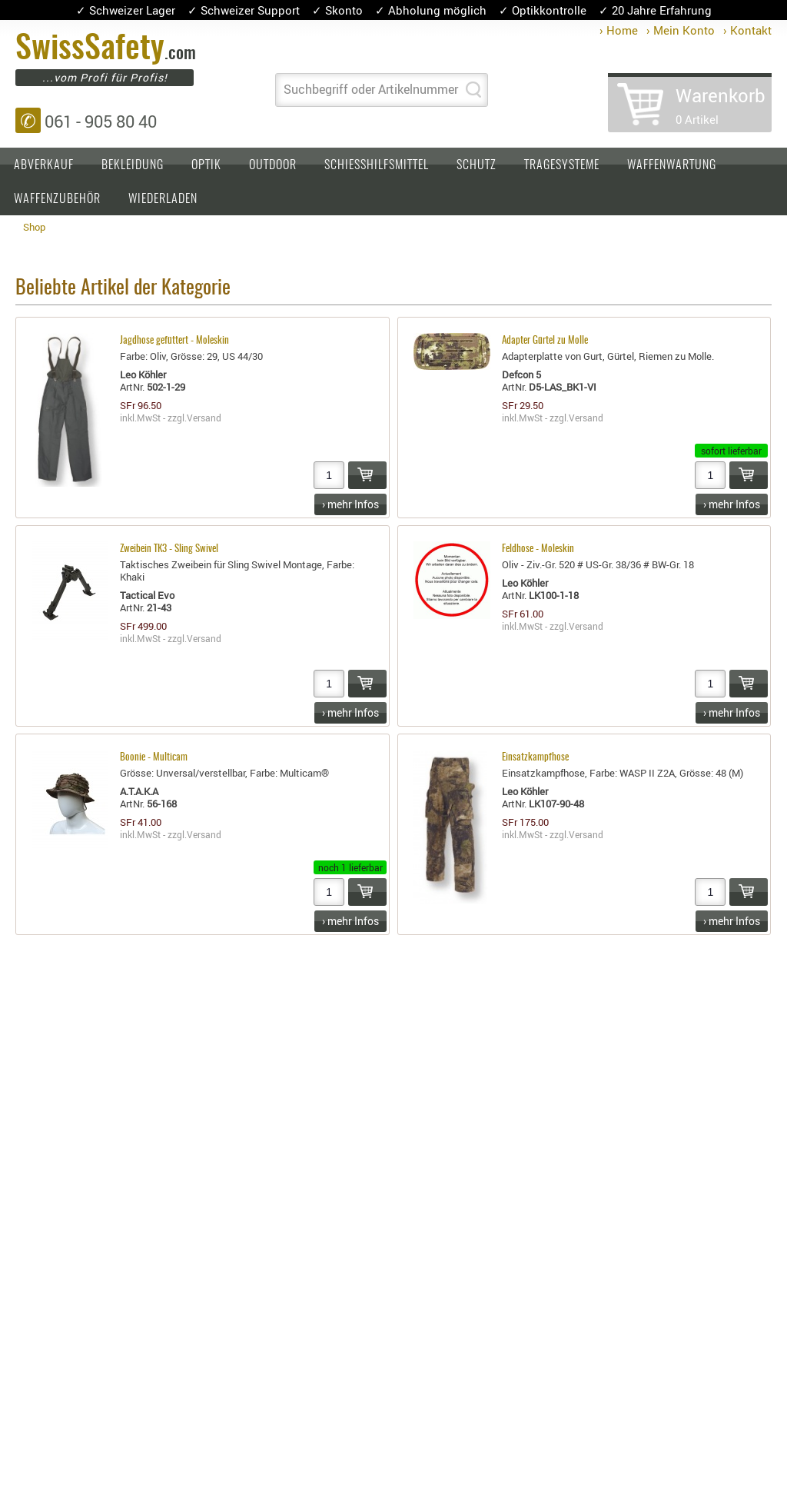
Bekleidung (132, 165)
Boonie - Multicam (154, 758)
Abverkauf (44, 165)
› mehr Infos (350, 504)
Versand (204, 417)
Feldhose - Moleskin (538, 549)
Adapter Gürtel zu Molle (545, 341)
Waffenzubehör (57, 199)
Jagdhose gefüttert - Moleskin (174, 341)
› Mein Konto (680, 30)
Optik (206, 165)
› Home (618, 30)
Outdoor (273, 165)
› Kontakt (747, 30)
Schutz (476, 165)
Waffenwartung (671, 165)
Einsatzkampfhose (535, 758)
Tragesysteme (561, 165)
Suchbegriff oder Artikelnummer (371, 89)
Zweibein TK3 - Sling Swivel (169, 549)
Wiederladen (163, 199)
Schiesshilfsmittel (376, 165)
